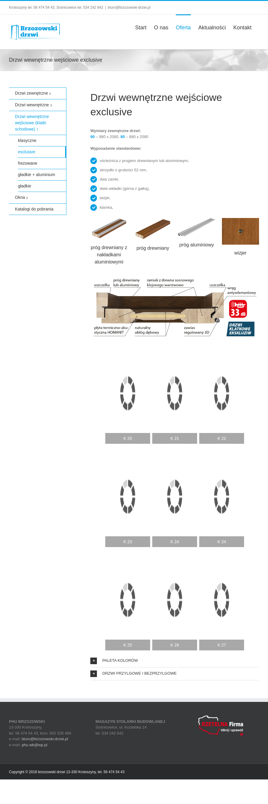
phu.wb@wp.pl (34, 745)
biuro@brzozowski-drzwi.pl (129, 7)
